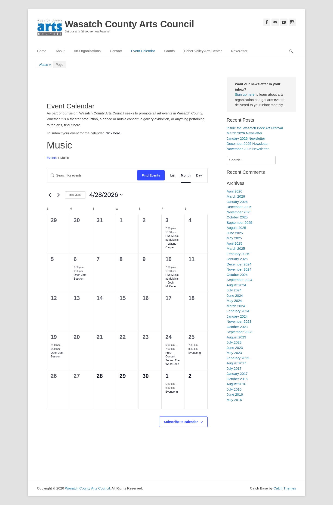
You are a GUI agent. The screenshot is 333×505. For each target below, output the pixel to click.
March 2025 (236, 248)
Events (52, 158)
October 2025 (237, 217)
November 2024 (239, 269)
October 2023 (237, 327)
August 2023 (236, 337)
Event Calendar (143, 51)
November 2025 (239, 212)
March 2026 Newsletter (244, 133)
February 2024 (238, 311)
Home (41, 51)
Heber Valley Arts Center (203, 51)
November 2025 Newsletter (248, 149)
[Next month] (58, 195)
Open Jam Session (80, 277)
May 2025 (234, 238)
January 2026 (237, 202)
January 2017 (237, 374)
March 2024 (236, 306)
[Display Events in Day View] (199, 175)
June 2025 (235, 233)
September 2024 (239, 280)
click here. (113, 133)
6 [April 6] (75, 259)
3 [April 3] (166, 220)
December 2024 (239, 264)
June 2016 (235, 394)
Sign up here (245, 94)
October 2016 (237, 379)
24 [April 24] (168, 337)
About (60, 51)
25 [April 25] (191, 337)
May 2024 (234, 301)
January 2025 (237, 259)
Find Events (151, 175)
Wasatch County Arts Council (129, 24)
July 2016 (234, 389)
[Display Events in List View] (172, 175)
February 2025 (238, 254)
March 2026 (236, 196)
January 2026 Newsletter (246, 138)
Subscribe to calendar (181, 422)
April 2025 (234, 243)
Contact (116, 51)
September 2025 (239, 222)
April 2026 (234, 191)
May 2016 (234, 400)
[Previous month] (49, 195)
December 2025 (239, 207)
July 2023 (234, 342)
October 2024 (237, 275)
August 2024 (236, 285)
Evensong (194, 352)
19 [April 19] (54, 337)
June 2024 (235, 295)
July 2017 (234, 368)
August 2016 (236, 384)
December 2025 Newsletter (248, 143)
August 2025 (236, 228)
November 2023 (239, 321)
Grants (169, 51)
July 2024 (234, 290)
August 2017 (236, 363)
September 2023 (239, 332)
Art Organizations (87, 51)
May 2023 (234, 353)
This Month (75, 194)
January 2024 (237, 316)
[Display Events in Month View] (186, 175)
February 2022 (238, 358)
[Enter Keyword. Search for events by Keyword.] (92, 175)
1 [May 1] (166, 376)
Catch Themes (285, 488)
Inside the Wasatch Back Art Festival (255, 128)
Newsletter (239, 51)
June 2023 (235, 348)
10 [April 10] (168, 259)
